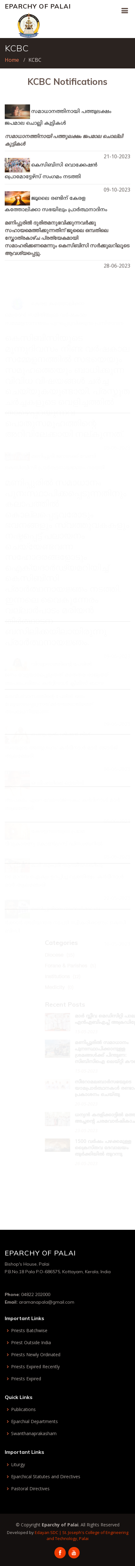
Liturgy (18, 1464)
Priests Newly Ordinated (35, 1354)
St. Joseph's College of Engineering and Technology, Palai (87, 1536)
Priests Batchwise (29, 1330)
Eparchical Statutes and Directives (45, 1476)
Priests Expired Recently (35, 1366)
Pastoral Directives (30, 1488)
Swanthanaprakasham (34, 1433)
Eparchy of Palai (38, 6)
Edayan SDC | (48, 1532)
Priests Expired (26, 1379)
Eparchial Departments (34, 1421)
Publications (23, 1409)
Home (12, 59)
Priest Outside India (31, 1342)
